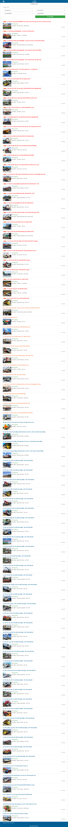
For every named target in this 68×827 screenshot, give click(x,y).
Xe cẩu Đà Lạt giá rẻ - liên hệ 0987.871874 (17, 288)
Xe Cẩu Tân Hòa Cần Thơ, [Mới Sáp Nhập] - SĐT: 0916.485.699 (17, 708)
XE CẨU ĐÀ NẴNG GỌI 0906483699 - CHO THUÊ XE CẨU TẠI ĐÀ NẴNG (24, 50)
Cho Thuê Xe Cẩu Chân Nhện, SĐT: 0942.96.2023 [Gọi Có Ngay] (22, 241)
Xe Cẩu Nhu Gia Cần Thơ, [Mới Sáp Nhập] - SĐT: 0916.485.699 (17, 680)
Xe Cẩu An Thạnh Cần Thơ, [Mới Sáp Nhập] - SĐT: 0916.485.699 (18, 565)
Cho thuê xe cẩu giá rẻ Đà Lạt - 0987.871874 (17, 279)
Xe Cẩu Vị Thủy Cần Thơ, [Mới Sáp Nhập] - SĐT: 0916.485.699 (17, 489)
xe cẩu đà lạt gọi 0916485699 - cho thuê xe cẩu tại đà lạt (20, 31)
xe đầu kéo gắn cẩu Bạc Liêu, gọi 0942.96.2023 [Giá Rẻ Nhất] (21, 145)
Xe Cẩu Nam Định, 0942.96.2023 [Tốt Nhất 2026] (14, 393)
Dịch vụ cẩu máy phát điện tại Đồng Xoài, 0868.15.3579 (20, 231)
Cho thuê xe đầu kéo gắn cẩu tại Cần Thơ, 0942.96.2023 (20, 136)
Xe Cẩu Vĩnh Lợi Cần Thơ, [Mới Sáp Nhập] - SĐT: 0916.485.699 (17, 613)
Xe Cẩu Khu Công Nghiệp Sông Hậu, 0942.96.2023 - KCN (20, 193)
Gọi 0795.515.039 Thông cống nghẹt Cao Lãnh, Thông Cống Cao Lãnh (20, 804)
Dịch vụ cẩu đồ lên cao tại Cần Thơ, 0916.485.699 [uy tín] (16, 326)
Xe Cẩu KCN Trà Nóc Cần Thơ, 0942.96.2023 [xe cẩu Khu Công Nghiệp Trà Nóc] (22, 384)
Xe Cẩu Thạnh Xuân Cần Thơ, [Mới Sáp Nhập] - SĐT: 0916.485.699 (18, 718)
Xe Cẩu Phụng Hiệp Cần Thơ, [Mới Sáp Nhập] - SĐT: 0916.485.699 (18, 517)
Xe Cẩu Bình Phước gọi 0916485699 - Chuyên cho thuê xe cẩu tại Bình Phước (25, 40)
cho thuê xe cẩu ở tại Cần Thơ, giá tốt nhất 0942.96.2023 (16, 403)
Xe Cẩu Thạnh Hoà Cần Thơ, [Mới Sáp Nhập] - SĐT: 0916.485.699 (18, 508)
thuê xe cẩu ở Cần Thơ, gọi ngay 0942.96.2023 (18, 298)
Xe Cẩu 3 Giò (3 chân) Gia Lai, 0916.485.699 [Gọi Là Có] (20, 107)
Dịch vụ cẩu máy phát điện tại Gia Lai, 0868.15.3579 (19, 222)
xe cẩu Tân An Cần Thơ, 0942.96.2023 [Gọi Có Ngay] (15, 813)
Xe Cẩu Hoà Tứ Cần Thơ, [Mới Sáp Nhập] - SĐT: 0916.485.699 (17, 689)
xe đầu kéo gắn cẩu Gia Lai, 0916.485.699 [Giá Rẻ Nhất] (20, 155)
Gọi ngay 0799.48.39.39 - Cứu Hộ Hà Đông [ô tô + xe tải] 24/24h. (22, 69)
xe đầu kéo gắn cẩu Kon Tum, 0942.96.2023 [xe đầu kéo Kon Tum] (23, 164)
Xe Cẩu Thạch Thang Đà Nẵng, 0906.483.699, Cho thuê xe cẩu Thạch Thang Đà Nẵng (23, 451)
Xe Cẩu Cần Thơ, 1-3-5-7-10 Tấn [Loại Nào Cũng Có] (15, 765)
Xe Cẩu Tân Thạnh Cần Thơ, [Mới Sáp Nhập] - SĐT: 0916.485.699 (18, 651)
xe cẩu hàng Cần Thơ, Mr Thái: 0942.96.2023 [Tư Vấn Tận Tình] (18, 355)
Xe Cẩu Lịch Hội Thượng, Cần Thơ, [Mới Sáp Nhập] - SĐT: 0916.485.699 (20, 584)
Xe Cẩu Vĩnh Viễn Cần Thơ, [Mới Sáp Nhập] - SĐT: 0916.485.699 (18, 498)
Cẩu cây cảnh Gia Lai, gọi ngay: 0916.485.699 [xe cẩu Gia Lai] (22, 97)
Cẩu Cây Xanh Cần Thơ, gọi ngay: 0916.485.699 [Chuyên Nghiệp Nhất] (24, 88)
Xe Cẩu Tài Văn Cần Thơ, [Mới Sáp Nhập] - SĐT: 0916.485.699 (17, 594)
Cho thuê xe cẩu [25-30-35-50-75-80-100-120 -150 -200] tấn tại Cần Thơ (24, 126)
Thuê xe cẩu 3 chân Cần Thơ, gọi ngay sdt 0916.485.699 (16, 346)
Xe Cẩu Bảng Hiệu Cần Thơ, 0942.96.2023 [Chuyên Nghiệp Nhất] (22, 117)
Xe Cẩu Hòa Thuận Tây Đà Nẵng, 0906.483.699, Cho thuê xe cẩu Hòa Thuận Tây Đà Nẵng (24, 431)
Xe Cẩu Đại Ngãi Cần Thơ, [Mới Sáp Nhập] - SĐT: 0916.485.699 (18, 660)
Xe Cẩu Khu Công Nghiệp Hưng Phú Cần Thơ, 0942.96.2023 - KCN (23, 183)
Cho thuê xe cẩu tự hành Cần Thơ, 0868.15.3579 (18, 78)
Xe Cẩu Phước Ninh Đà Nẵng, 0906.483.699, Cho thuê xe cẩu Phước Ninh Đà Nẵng (22, 441)
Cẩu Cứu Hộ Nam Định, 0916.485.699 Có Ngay (18, 269)
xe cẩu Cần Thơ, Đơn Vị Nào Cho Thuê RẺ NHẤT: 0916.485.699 (18, 412)
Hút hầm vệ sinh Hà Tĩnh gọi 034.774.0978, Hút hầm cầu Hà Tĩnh (18, 422)
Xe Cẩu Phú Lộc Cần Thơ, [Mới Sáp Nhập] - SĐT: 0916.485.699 (17, 622)
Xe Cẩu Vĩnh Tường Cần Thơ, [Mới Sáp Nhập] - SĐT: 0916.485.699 (18, 479)
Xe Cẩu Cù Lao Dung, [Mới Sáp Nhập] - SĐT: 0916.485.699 (17, 555)
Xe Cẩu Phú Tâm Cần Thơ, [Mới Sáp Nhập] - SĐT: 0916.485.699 (18, 460)
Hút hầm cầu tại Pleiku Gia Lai (10, 317)
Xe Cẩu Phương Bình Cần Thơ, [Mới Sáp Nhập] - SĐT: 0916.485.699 (19, 756)
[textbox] (34, 7)
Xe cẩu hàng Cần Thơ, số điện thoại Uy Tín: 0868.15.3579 (16, 336)
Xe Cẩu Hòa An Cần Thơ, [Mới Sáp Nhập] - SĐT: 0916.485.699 (17, 746)
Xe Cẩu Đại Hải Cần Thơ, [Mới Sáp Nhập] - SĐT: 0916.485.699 (17, 699)
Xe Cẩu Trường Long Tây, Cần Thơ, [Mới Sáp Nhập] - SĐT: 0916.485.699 (20, 727)
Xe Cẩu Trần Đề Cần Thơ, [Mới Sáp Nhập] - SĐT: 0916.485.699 (17, 575)
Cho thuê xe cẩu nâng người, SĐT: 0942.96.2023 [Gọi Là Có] (21, 250)
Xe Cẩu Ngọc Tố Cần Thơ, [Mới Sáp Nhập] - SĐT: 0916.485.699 (18, 470)
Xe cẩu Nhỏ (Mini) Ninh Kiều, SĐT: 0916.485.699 (14, 374)
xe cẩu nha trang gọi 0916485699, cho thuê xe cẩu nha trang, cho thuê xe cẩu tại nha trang (29, 21)
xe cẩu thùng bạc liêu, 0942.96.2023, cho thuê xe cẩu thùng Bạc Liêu (19, 775)
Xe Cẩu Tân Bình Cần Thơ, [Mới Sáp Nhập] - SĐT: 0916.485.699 (18, 737)
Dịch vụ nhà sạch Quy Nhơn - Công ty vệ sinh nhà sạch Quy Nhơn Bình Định (21, 307)
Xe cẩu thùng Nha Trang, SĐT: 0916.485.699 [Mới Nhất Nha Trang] (18, 784)
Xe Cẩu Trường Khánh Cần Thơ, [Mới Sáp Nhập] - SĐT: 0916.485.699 (19, 670)
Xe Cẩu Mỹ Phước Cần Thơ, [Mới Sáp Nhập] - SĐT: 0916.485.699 (18, 536)
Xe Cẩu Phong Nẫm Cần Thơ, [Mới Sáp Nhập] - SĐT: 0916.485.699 (18, 546)
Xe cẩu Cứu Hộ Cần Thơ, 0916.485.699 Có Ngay (18, 260)
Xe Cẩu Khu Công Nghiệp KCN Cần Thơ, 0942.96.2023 (20, 202)
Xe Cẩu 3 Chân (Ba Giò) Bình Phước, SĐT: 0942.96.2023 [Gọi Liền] (23, 212)
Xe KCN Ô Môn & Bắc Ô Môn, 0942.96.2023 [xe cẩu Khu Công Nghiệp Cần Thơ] (26, 174)
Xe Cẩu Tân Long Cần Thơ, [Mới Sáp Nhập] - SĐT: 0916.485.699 (18, 632)
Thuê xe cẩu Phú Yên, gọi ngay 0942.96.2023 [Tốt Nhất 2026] (17, 794)
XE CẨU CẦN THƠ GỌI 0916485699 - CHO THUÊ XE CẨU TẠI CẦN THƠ (24, 59)
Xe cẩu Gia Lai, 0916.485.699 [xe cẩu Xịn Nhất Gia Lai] (16, 365)
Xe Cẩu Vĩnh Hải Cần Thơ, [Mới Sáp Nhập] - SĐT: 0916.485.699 (18, 527)
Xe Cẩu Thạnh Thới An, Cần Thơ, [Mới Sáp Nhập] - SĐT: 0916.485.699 (19, 603)
